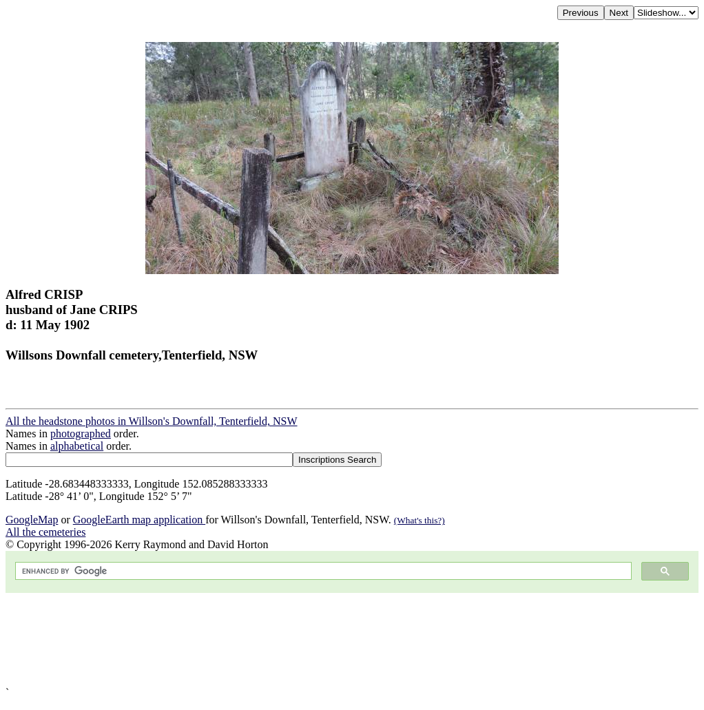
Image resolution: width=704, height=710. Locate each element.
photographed (80, 433)
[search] (322, 571)
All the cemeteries (45, 532)
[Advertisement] (352, 640)
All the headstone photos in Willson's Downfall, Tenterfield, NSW (152, 421)
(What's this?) (419, 520)
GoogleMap (32, 519)
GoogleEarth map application (139, 519)
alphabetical (76, 446)
